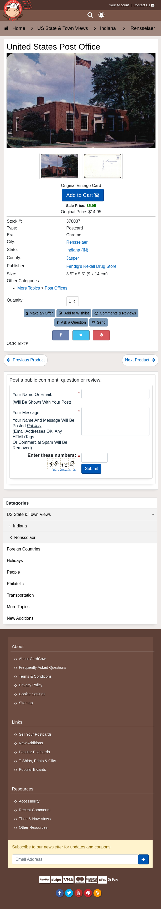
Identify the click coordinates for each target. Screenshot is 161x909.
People (13, 572)
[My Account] (101, 15)
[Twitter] (69, 893)
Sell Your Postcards (35, 734)
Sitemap (26, 703)
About (18, 646)
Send (98, 322)
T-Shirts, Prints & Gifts (37, 761)
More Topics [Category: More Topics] (28, 288)
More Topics (18, 607)
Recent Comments (34, 810)
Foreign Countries (23, 549)
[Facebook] (59, 893)
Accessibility (29, 801)
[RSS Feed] (97, 893)
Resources (22, 789)
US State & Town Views (80, 514)
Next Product (140, 360)
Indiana (17, 526)
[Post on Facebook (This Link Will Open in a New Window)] (60, 335)
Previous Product (26, 360)
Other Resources (33, 827)
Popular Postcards (34, 752)
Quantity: (15, 300)
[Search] (90, 15)
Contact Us (141, 5)
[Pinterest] (87, 893)
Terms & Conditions (35, 676)
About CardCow (32, 659)
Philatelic (15, 583)
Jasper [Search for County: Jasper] (72, 258)
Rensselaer (21, 537)
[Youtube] (78, 893)
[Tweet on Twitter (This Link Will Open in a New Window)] (81, 335)
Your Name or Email (32, 394)
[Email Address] (75, 859)
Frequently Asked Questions (42, 667)
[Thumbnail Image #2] (103, 167)
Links (17, 722)
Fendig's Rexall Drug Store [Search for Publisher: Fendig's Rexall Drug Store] (91, 266)
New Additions (20, 618)
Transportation (20, 595)
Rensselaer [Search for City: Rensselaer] (77, 242)
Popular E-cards (32, 769)
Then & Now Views (35, 819)
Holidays (15, 560)
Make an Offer (39, 313)
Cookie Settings (32, 694)
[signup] (143, 859)
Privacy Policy (31, 685)
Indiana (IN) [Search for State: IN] (77, 250)
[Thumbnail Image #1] (59, 167)
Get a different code (64, 470)
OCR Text (16, 343)
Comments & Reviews (115, 313)
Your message (26, 412)
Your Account (119, 5)
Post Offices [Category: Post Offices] (56, 288)
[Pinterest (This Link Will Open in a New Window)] (101, 335)
